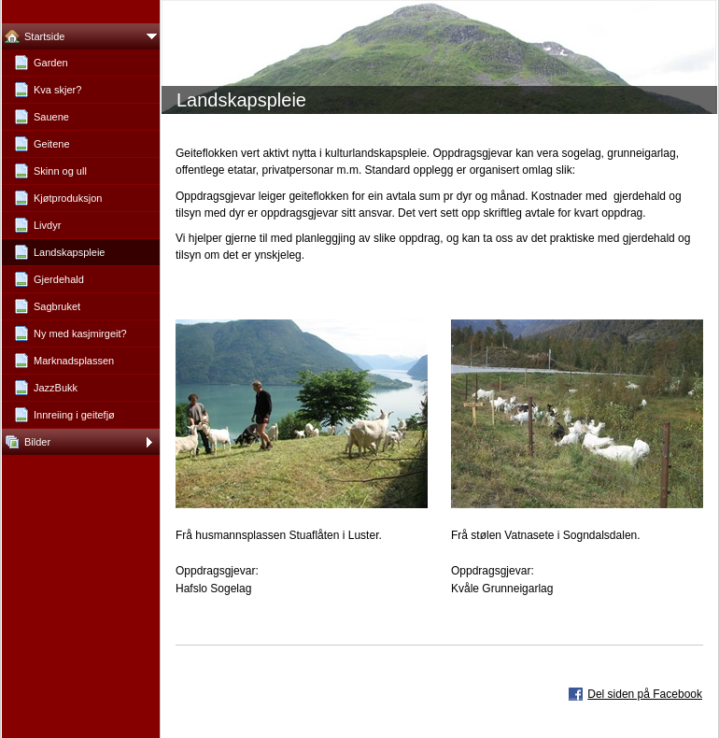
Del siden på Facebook (644, 694)
